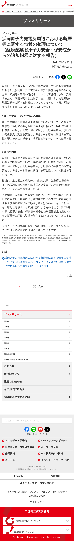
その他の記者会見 (14, 389)
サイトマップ (37, 501)
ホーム (8, 11)
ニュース (10, 305)
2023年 (6, 338)
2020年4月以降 (9, 354)
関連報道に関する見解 (17, 397)
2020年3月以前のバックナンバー (16, 360)
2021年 (6, 349)
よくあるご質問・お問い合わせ (37, 483)
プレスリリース (31, 11)
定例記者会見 (11, 373)
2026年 (6, 321)
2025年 (6, 327)
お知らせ (9, 366)
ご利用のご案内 (37, 495)
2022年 (6, 343)
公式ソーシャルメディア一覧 (37, 434)
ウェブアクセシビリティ (54, 491)
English (18, 476)
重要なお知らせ (13, 381)
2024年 (6, 332)
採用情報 (55, 476)
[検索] (6, 420)
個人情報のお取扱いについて (22, 491)
